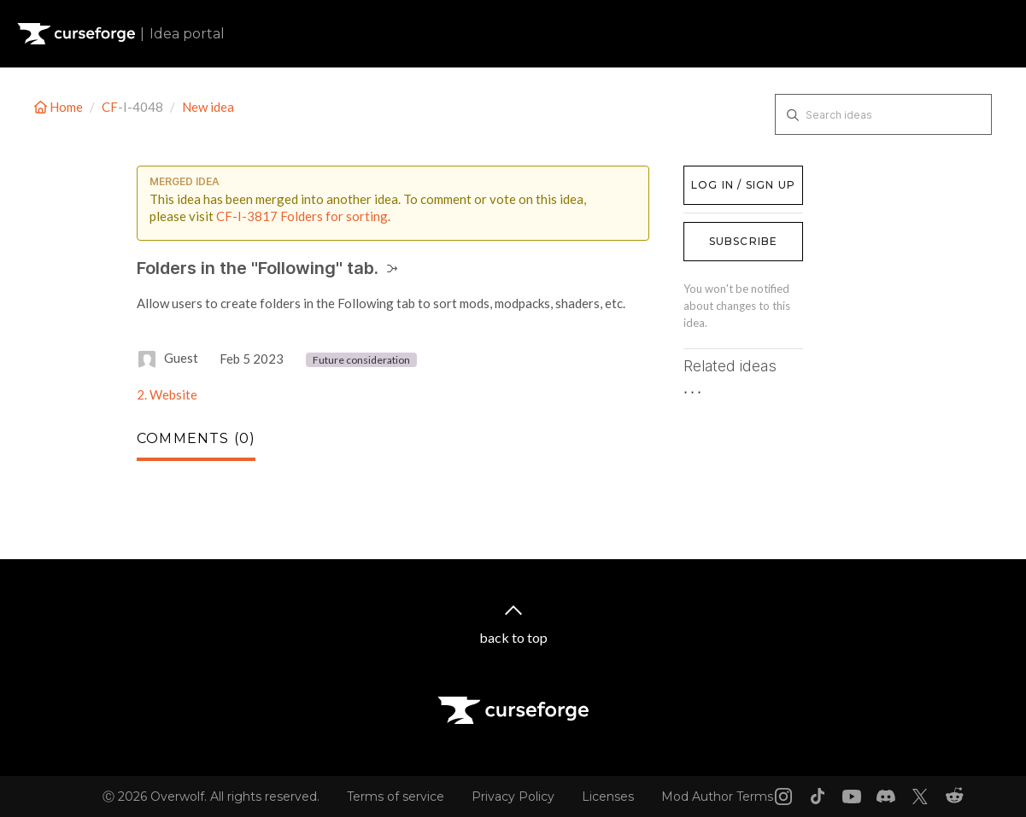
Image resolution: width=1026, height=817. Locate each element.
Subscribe (743, 241)
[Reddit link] (954, 796)
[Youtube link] (851, 796)
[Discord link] (886, 796)
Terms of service (395, 796)
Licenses (608, 796)
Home (59, 106)
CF (110, 106)
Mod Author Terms (717, 796)
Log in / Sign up (726, 174)
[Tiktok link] (817, 796)
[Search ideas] (883, 114)
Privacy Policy (513, 796)
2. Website (167, 394)
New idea (208, 106)
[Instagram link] (783, 796)
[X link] (920, 796)
